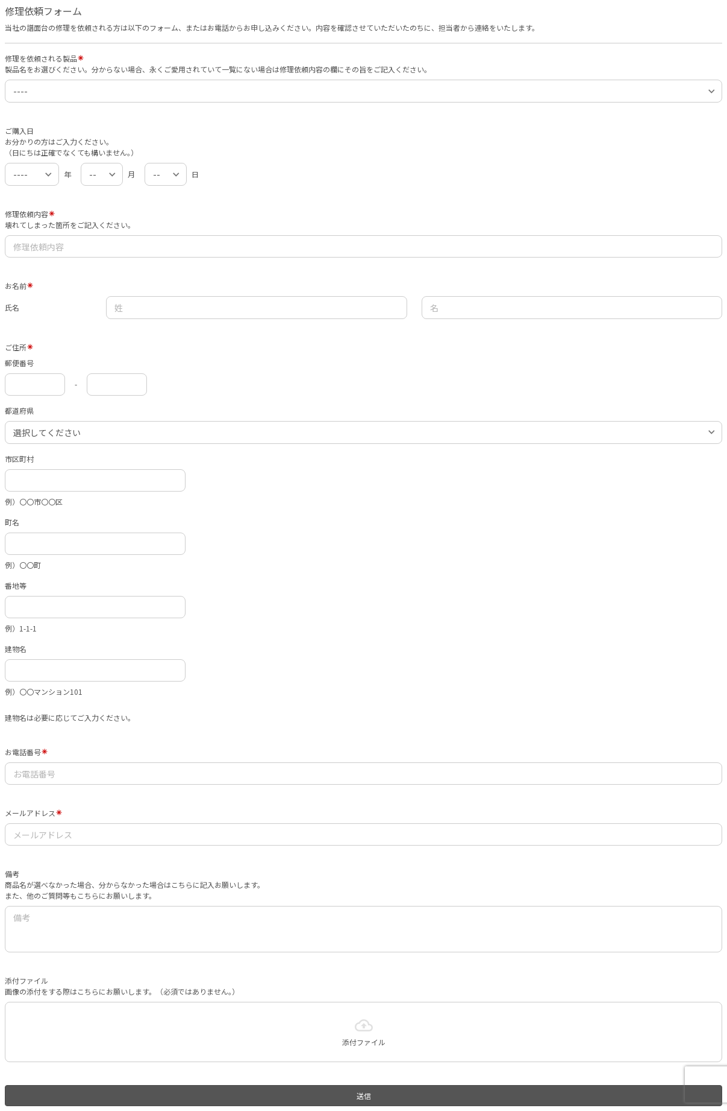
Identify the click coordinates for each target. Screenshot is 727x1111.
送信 (364, 1095)
